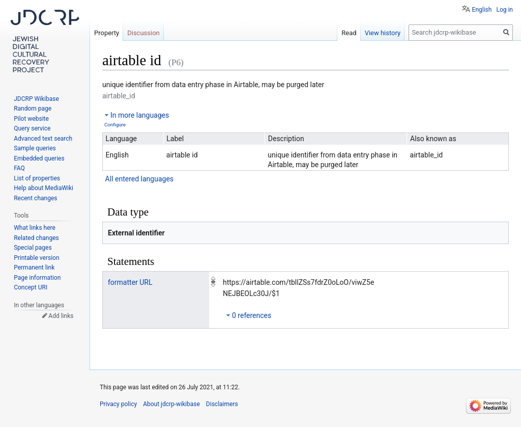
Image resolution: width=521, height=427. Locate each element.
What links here (34, 227)
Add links (60, 315)
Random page (32, 108)
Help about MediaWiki (43, 188)
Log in (504, 9)
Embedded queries (39, 158)
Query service (32, 128)
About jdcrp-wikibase (171, 404)
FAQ (19, 168)
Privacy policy (118, 404)
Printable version (36, 257)
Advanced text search (43, 138)
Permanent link (34, 267)
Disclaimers (222, 404)
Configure (115, 124)
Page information (37, 277)
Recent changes (35, 198)
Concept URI (30, 287)
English (482, 9)
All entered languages (139, 179)
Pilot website (31, 118)
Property (106, 33)
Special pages (32, 247)
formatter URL (130, 282)
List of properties (37, 178)
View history (383, 33)
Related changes (36, 238)
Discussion (143, 33)
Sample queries (35, 148)
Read (348, 33)
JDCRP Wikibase (36, 98)
